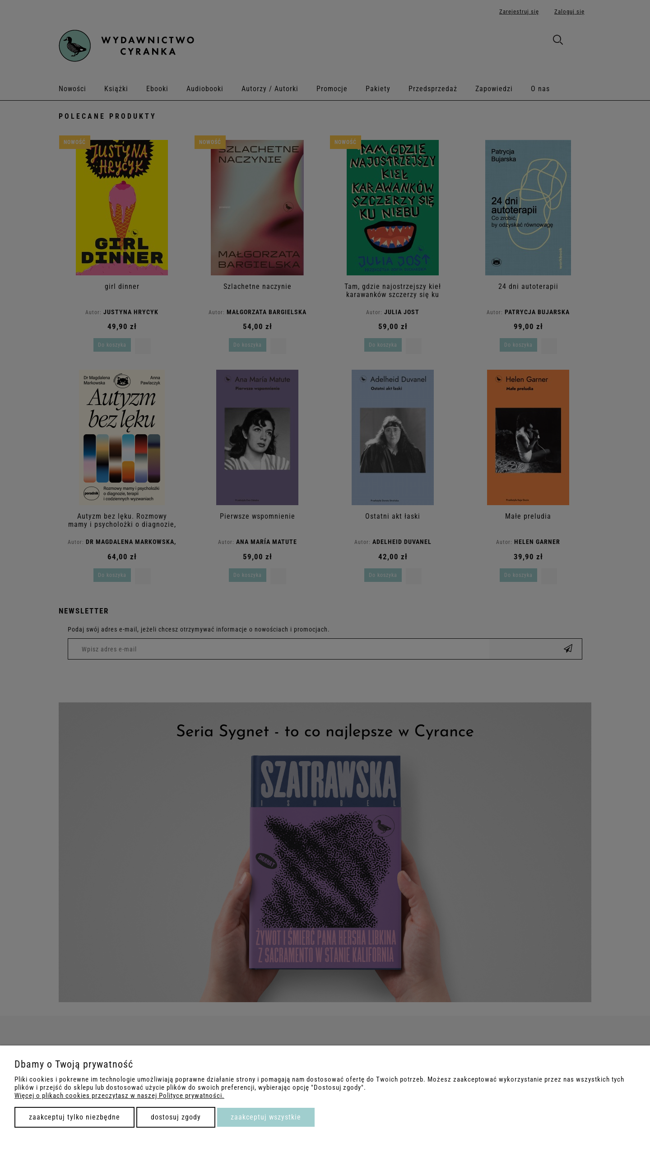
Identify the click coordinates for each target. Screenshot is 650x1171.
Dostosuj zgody (176, 1117)
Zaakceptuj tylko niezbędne (74, 1117)
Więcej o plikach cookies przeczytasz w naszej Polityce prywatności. (119, 1096)
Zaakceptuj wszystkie (266, 1117)
